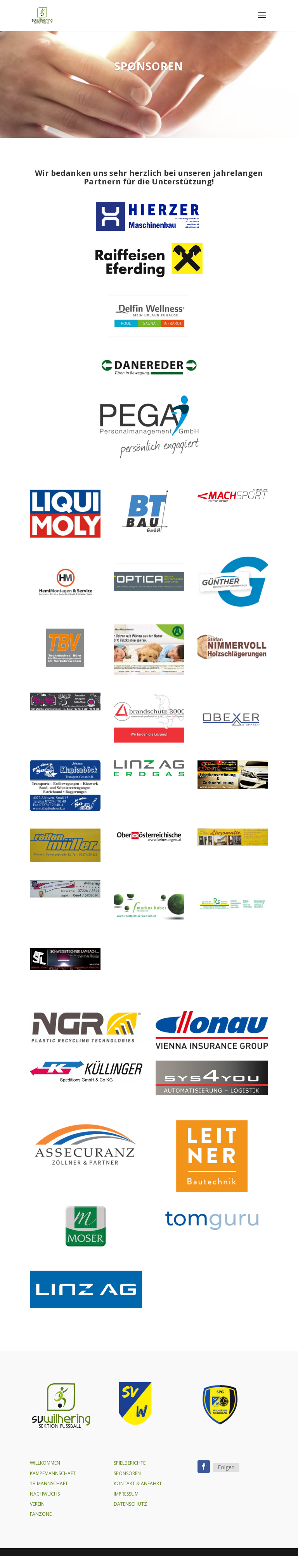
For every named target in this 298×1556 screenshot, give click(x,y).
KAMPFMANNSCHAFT (53, 1473)
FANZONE (41, 1514)
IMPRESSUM (126, 1494)
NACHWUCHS (45, 1494)
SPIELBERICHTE (130, 1463)
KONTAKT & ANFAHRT (138, 1483)
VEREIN (37, 1504)
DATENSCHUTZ (130, 1504)
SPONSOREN (127, 1473)
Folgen (226, 1467)
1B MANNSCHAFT (49, 1483)
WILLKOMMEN (45, 1463)
